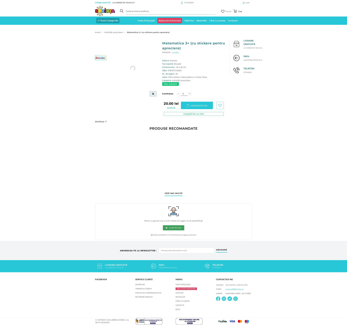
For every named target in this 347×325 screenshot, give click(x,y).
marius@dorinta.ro (235, 289)
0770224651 (189, 3)
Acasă (97, 32)
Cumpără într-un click (193, 114)
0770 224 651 (231, 285)
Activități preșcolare (113, 32)
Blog (178, 309)
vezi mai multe (173, 193)
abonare (221, 250)
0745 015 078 (242, 285)
